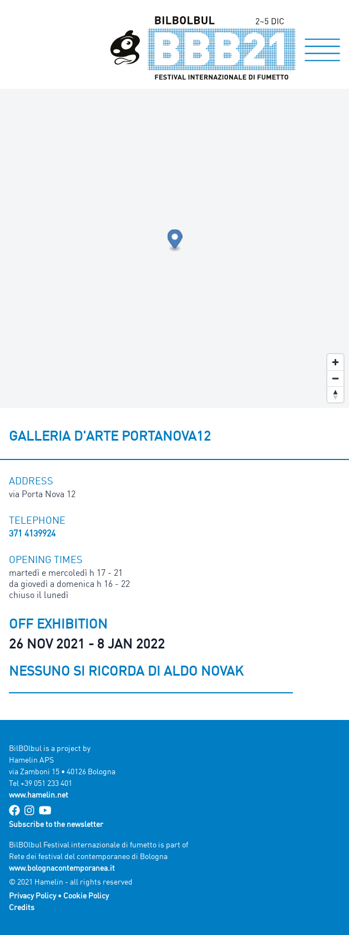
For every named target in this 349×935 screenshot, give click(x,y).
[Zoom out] (335, 378)
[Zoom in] (335, 362)
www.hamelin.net (38, 794)
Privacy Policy (32, 895)
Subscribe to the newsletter (56, 824)
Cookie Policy (86, 895)
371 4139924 (32, 533)
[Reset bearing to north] (335, 394)
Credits (21, 907)
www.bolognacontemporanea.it (62, 867)
